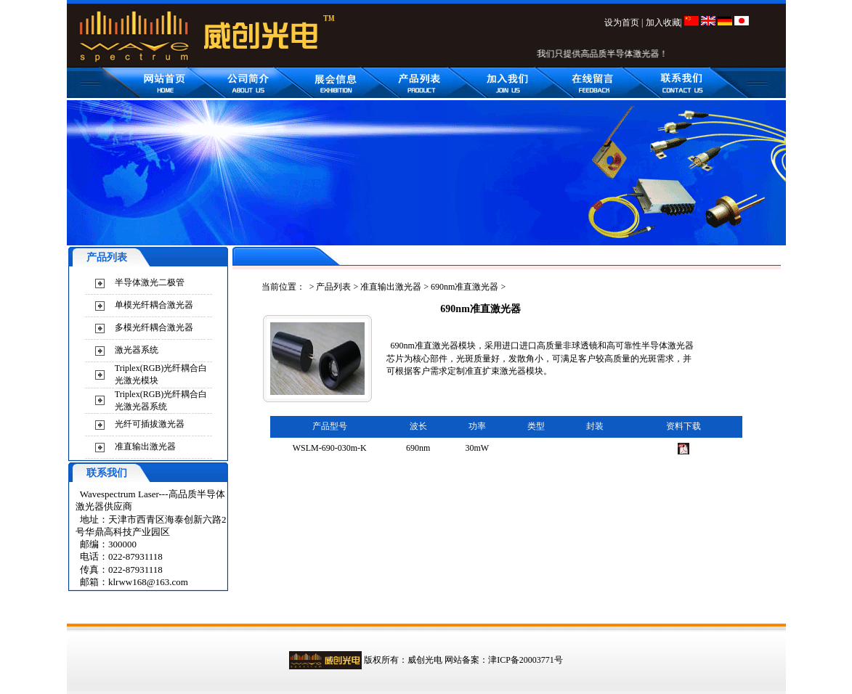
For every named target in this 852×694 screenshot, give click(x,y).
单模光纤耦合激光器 (154, 305)
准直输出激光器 (145, 446)
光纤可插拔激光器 (149, 424)
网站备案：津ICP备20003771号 (504, 660)
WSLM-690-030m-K (330, 448)
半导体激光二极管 (149, 282)
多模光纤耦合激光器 (154, 327)
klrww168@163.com (148, 581)
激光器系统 (136, 350)
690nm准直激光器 (464, 287)
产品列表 (333, 287)
